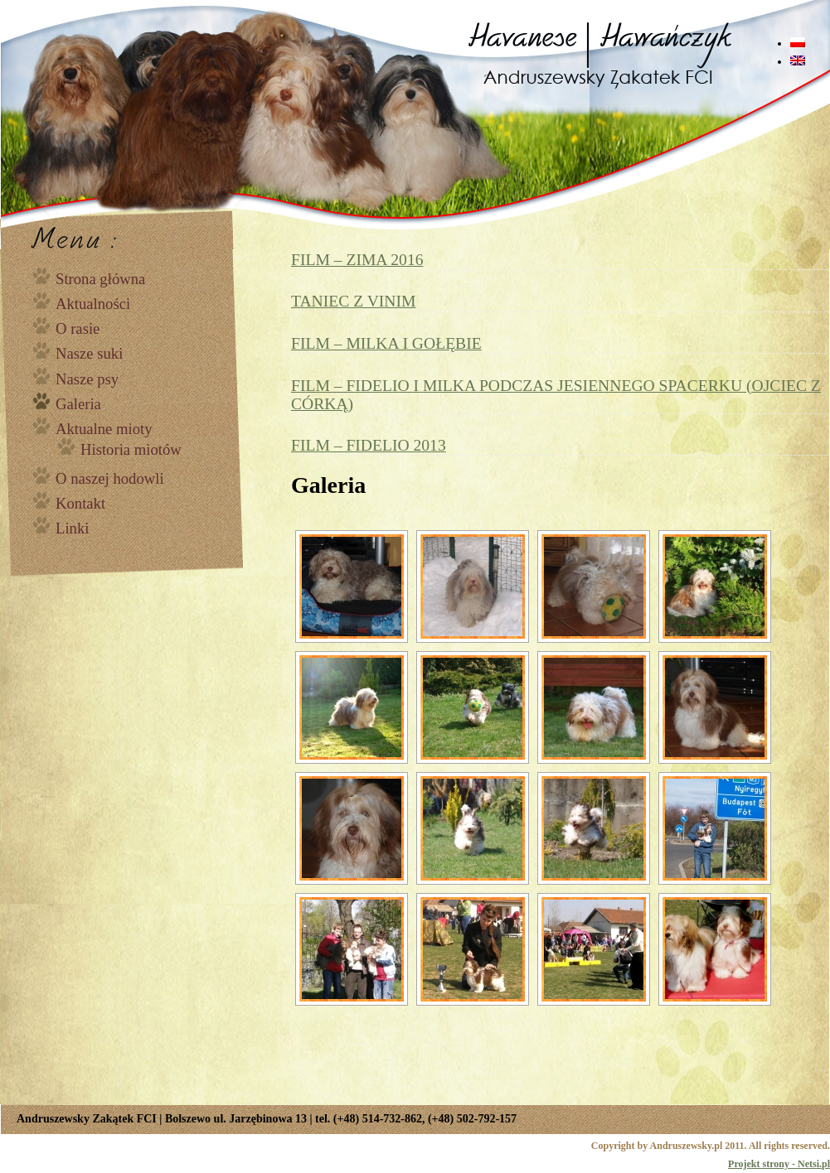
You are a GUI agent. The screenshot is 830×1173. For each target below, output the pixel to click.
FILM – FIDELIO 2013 (368, 445)
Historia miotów (131, 449)
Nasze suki (89, 353)
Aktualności (93, 303)
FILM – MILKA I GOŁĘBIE (386, 343)
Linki (72, 528)
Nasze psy (87, 379)
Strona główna (100, 278)
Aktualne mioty (104, 428)
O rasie (78, 328)
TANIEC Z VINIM (353, 301)
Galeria (78, 404)
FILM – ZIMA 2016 (357, 259)
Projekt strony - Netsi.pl (779, 1164)
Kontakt (80, 503)
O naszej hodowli (110, 478)
